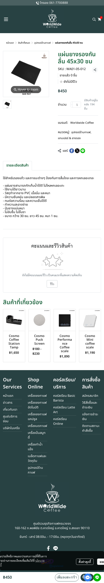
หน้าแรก (10, 43)
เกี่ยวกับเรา (10, 409)
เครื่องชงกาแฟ (37, 395)
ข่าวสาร (7, 402)
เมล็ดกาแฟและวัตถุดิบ (37, 458)
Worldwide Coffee (82, 123)
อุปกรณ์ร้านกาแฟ (42, 43)
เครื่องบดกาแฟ (37, 426)
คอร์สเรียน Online (60, 421)
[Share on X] (77, 150)
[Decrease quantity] (71, 104)
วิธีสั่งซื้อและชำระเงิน (89, 405)
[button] (94, 19)
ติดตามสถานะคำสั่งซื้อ (90, 428)
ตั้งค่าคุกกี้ (85, 561)
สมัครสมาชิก (90, 395)
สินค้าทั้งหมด (24, 43)
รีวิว (52, 284)
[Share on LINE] (82, 150)
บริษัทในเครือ (11, 428)
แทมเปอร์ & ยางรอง (69, 138)
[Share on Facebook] (71, 150)
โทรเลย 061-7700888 (54, 3)
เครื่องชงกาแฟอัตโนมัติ (37, 405)
